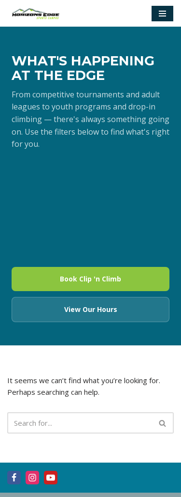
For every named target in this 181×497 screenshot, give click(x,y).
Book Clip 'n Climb (90, 278)
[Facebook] (14, 477)
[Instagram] (32, 477)
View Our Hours (90, 309)
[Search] (79, 423)
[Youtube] (50, 477)
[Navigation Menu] (162, 13)
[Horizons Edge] (36, 13)
